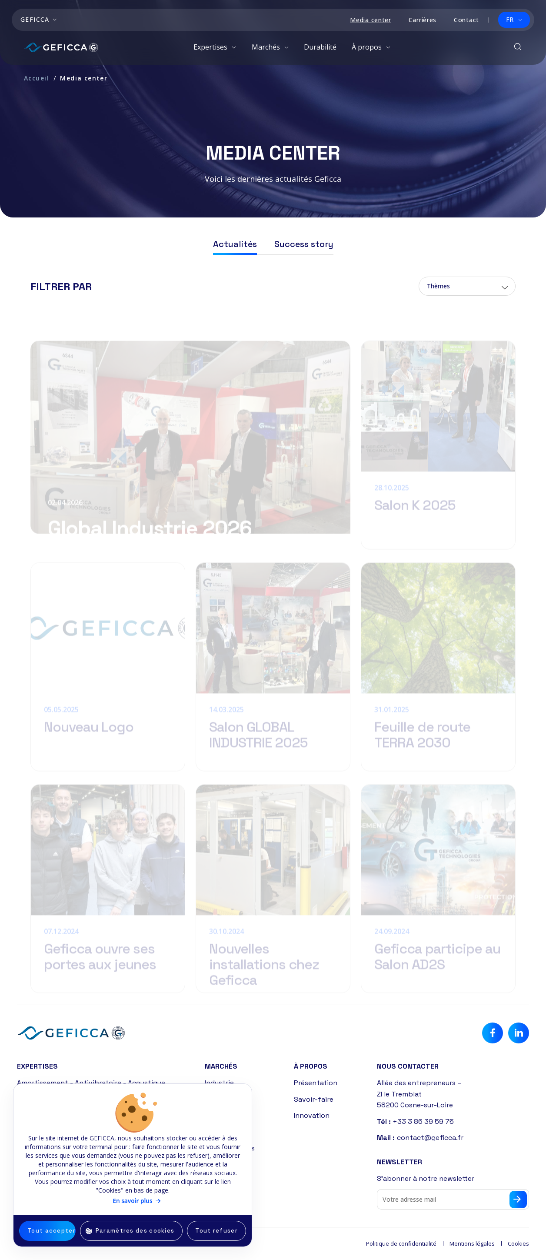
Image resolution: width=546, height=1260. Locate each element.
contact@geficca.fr (430, 1137)
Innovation (312, 1115)
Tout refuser (216, 1230)
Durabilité (320, 47)
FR (509, 19)
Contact (466, 20)
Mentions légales (472, 1243)
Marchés (267, 47)
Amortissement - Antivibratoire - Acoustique (91, 1082)
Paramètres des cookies (135, 1230)
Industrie (219, 1082)
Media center (370, 20)
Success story (303, 245)
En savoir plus (132, 1200)
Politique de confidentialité (401, 1243)
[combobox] (467, 287)
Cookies (518, 1243)
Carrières (422, 20)
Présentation (315, 1082)
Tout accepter (51, 1230)
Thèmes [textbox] (438, 287)
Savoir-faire (313, 1099)
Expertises (211, 47)
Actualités (235, 245)
